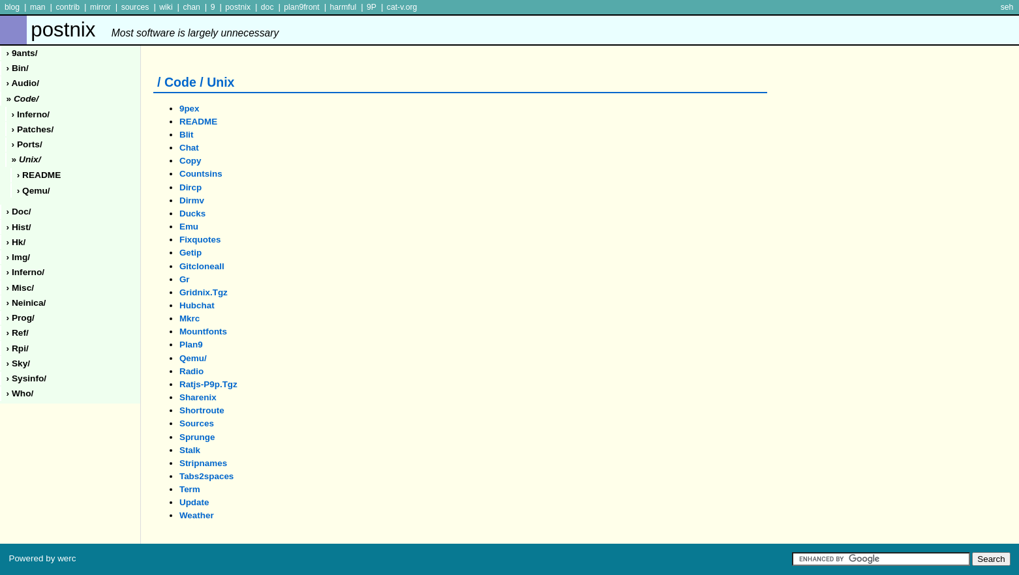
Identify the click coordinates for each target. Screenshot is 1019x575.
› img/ (19, 257)
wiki (165, 7)
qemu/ (193, 358)
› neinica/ (26, 303)
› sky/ (19, 363)
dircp (190, 187)
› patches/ (33, 129)
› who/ (20, 393)
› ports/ (27, 144)
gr (184, 279)
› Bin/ (18, 68)
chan (191, 7)
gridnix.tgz (203, 292)
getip (190, 253)
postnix (238, 7)
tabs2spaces (206, 476)
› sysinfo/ (27, 378)
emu (188, 226)
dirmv (191, 200)
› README (39, 175)
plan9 (191, 344)
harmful (342, 7)
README (198, 121)
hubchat (197, 305)
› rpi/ (18, 348)
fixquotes (200, 239)
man (38, 7)
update (194, 502)
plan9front (301, 7)
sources (135, 7)
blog (12, 7)
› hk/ (16, 242)
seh (1007, 7)
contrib (67, 7)
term (189, 489)
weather (196, 515)
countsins (200, 174)
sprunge (197, 437)
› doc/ (19, 211)
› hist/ (19, 227)
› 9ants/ (22, 53)
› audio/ (23, 83)
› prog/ (21, 318)
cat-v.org (402, 7)
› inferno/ (31, 114)
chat (189, 148)
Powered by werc (42, 558)
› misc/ (21, 288)
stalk (189, 450)
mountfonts (203, 331)
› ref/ (18, 333)
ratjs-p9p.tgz (208, 384)
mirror (100, 7)
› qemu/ (33, 191)
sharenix (198, 397)
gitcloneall (201, 266)
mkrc (189, 318)
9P (371, 7)
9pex (189, 108)
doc (267, 7)
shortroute (201, 410)
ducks (192, 213)
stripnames (203, 463)
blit (186, 135)
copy (190, 161)
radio (191, 371)
